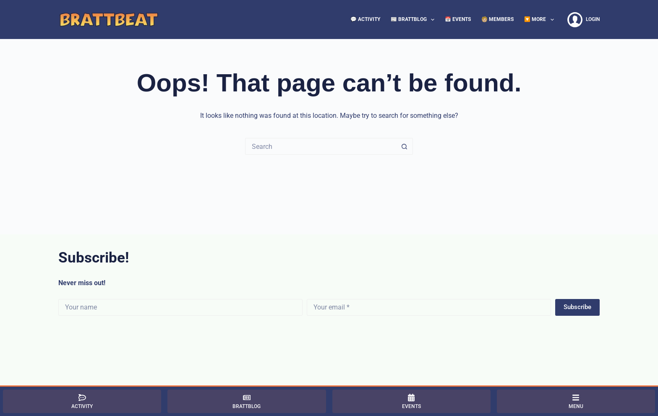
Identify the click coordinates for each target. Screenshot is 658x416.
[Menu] (576, 401)
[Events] (411, 401)
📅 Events (458, 19)
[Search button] (404, 146)
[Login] (583, 19)
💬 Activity (365, 19)
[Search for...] (320, 146)
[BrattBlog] (246, 401)
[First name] (180, 307)
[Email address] (429, 307)
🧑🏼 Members (497, 19)
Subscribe (577, 307)
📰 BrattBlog (414, 20)
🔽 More (540, 20)
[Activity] (82, 401)
